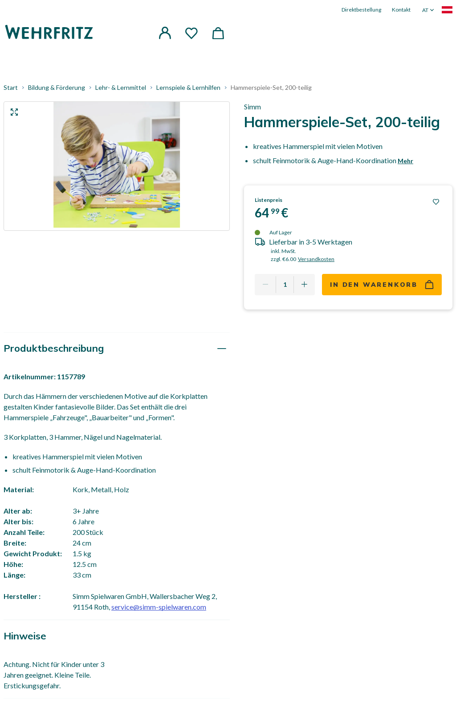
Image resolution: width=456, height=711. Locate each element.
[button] (165, 33)
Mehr (405, 161)
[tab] (117, 349)
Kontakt (401, 9)
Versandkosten (316, 259)
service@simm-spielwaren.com (158, 607)
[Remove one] (265, 284)
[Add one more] (304, 284)
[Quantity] (284, 284)
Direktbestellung (361, 9)
